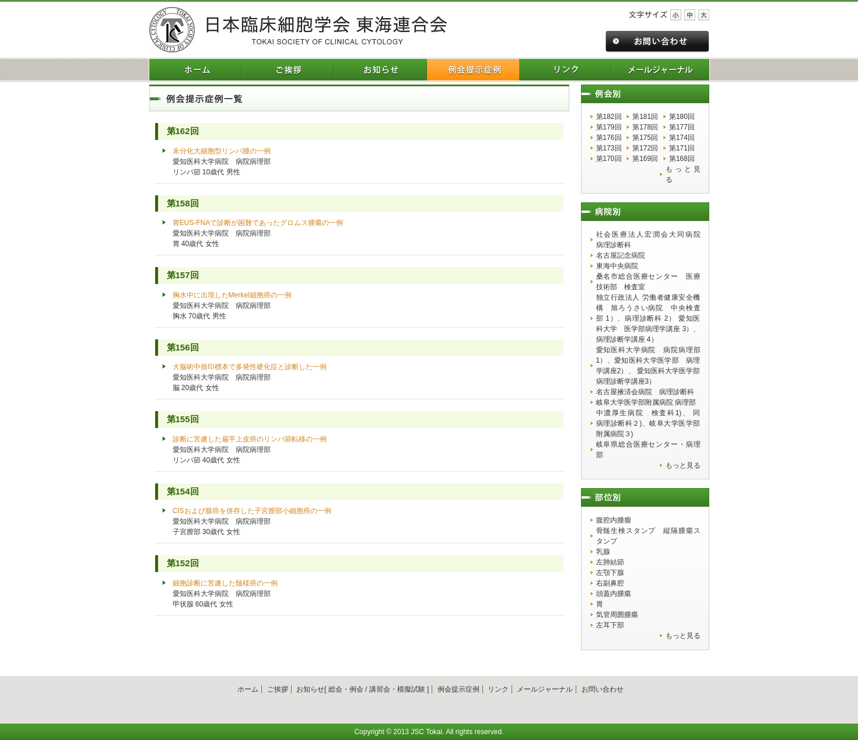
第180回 (682, 117)
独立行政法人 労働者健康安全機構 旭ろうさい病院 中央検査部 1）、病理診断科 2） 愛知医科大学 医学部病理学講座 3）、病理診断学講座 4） (648, 318)
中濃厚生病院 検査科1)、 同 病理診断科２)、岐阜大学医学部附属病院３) (648, 423)
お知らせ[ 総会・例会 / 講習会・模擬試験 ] (362, 689)
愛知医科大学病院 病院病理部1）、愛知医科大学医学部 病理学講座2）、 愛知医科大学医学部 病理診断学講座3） (648, 365)
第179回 (609, 127)
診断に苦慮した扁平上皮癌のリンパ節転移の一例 (250, 439)
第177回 (682, 127)
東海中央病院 (617, 266)
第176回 (609, 138)
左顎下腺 (610, 573)
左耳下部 (610, 625)
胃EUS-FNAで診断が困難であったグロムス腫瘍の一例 (258, 223)
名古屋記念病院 (620, 255)
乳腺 (603, 552)
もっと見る (683, 174)
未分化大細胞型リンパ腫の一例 (222, 151)
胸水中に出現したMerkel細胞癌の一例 (232, 295)
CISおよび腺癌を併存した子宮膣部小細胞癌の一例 (252, 511)
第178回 (645, 127)
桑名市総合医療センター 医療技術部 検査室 (648, 281)
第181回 (645, 117)
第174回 (682, 138)
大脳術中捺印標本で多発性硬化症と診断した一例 (253, 367)
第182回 (609, 117)
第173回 (609, 148)
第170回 (609, 159)
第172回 (645, 148)
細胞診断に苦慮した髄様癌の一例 (225, 583)
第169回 (645, 159)
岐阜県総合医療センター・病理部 (648, 449)
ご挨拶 (277, 689)
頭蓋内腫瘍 (613, 594)
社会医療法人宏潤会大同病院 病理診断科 (648, 239)
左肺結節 (610, 562)
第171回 (682, 148)
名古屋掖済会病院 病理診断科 (645, 392)
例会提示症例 (458, 689)
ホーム (247, 689)
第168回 (682, 159)
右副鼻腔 (610, 583)
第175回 (645, 138)
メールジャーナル (545, 689)
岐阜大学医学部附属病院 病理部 (646, 402)
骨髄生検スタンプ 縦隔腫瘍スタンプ (648, 536)
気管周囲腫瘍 (617, 615)
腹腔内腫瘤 (613, 520)
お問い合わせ (603, 689)
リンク (498, 689)
